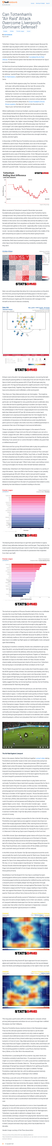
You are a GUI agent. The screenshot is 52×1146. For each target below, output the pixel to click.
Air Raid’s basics (10, 76)
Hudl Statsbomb (8, 35)
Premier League (20, 31)
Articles (12, 31)
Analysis (5, 31)
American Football (40, 3)
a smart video (40, 758)
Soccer (32, 3)
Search (48, 3)
